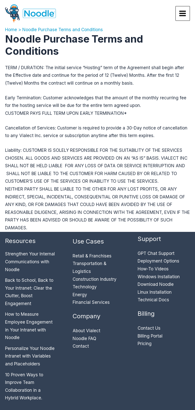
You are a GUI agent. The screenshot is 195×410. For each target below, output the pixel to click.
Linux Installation (155, 292)
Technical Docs (153, 299)
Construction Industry (95, 279)
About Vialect (86, 330)
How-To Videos (153, 268)
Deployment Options (158, 261)
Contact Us (149, 328)
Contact (81, 346)
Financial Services (91, 302)
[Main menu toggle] (182, 13)
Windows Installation (159, 276)
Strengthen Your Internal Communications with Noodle (30, 261)
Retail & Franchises (92, 255)
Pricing (145, 343)
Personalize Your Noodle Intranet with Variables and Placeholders (30, 356)
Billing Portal (150, 336)
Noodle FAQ (84, 338)
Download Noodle (156, 284)
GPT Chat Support (156, 253)
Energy (80, 294)
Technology (85, 286)
